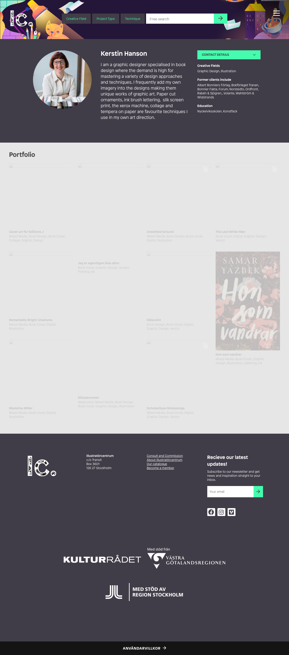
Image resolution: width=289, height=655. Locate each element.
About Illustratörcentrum (164, 460)
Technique (132, 18)
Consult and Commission (165, 456)
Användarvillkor (142, 648)
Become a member (160, 468)
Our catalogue (157, 464)
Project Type (106, 18)
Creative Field (76, 18)
